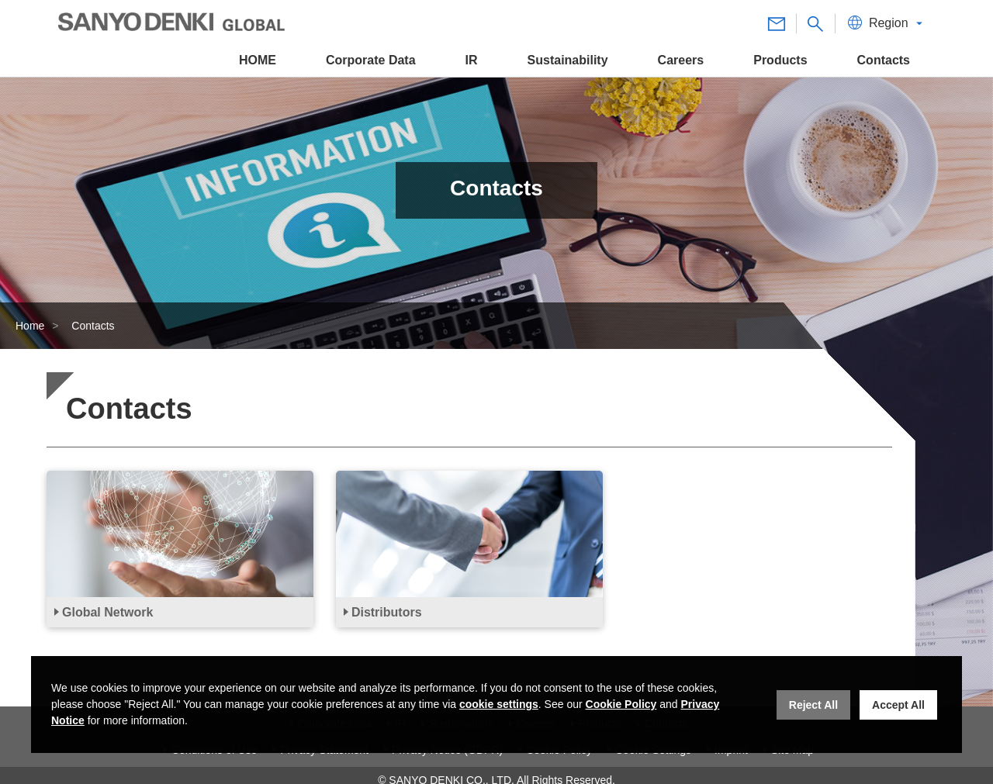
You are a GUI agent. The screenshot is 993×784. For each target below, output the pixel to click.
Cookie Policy (621, 704)
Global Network (107, 612)
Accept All (898, 705)
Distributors (386, 612)
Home (30, 325)
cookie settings (498, 704)
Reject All (813, 705)
